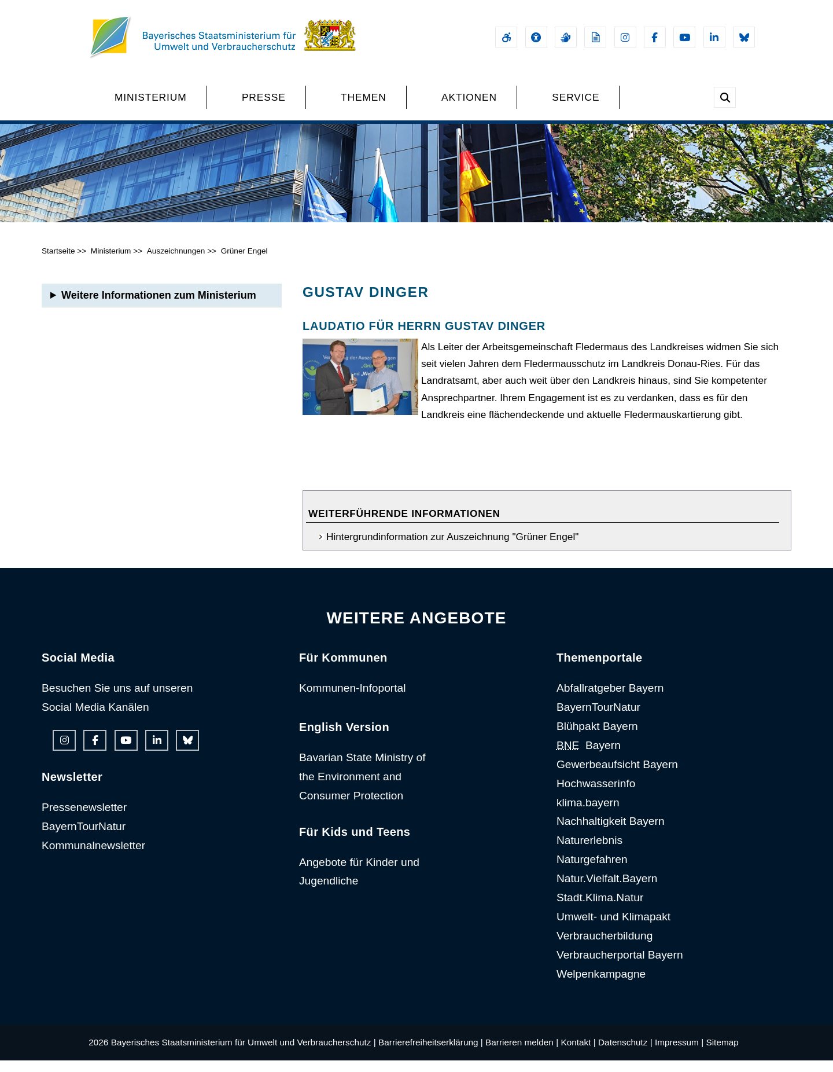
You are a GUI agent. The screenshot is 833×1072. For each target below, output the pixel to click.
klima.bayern (588, 814)
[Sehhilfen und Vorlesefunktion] (536, 37)
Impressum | (679, 1054)
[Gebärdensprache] (566, 37)
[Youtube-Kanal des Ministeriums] (684, 37)
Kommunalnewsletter (93, 857)
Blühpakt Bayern (597, 738)
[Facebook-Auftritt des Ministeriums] (655, 37)
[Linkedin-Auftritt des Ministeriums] (714, 37)
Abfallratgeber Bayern (610, 700)
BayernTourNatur (84, 838)
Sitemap (722, 1054)
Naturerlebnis (589, 852)
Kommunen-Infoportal (352, 700)
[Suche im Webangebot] (725, 97)
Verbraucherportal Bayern (619, 966)
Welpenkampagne (601, 985)
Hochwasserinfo (596, 795)
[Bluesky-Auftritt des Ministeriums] (744, 37)
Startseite (58, 262)
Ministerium (111, 262)
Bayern (588, 757)
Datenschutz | (625, 1054)
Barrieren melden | (521, 1054)
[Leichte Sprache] (595, 37)
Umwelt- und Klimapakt (613, 928)
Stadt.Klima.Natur (599, 910)
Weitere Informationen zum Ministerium (158, 307)
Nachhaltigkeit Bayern (610, 833)
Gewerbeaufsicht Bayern (617, 776)
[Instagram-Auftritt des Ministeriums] (625, 37)
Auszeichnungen (176, 262)
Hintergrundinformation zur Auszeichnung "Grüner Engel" (452, 549)
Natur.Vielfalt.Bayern (607, 890)
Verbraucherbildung (604, 947)
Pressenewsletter (84, 819)
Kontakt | (578, 1054)
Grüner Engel (244, 262)
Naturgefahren (592, 871)
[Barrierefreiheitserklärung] (506, 37)
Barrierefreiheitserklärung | (430, 1054)
